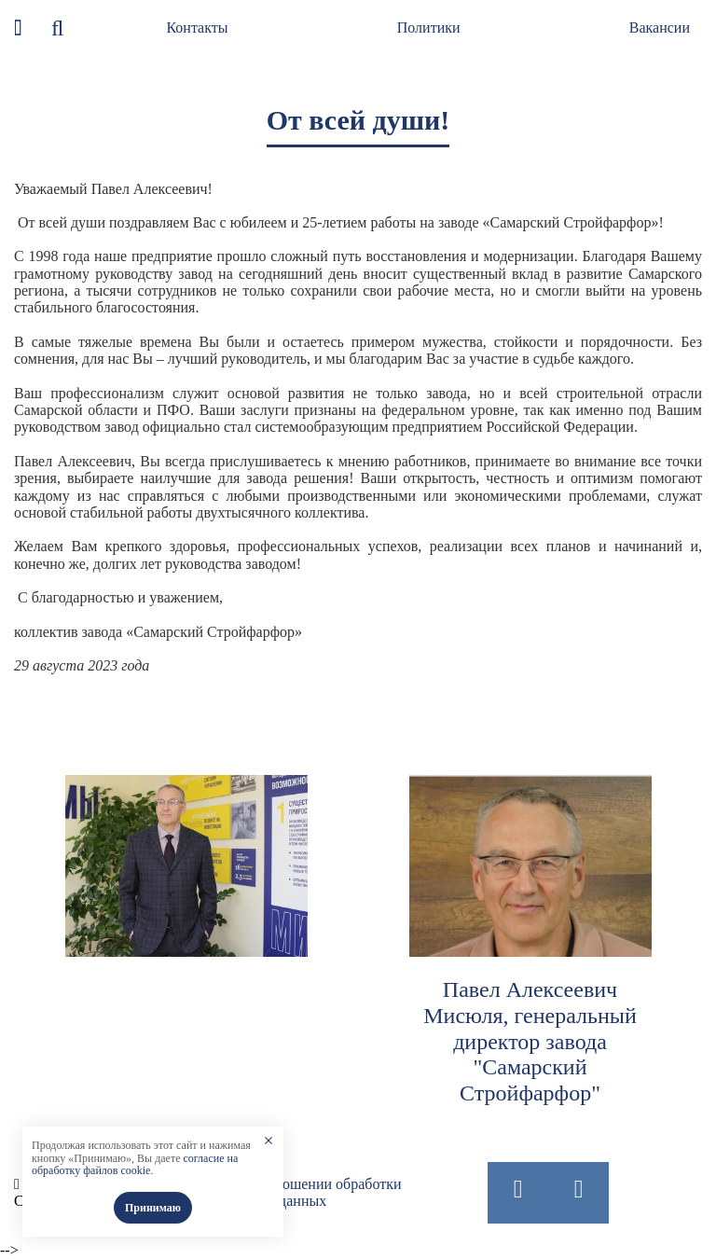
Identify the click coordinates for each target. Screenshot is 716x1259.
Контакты (196, 27)
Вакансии (659, 27)
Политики (429, 27)
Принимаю (153, 1207)
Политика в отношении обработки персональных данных (293, 1192)
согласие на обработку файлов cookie (135, 1165)
